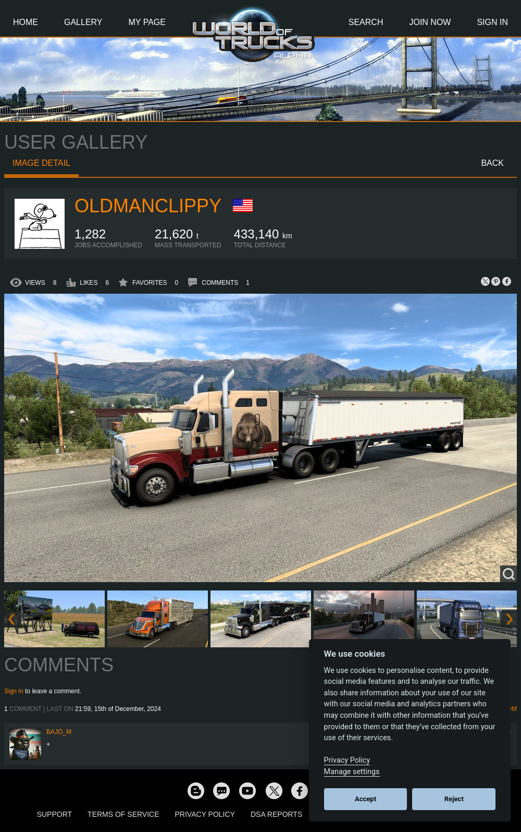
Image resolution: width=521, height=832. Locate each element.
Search (366, 22)
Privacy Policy (205, 814)
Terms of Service (123, 814)
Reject (454, 799)
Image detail (41, 163)
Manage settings (352, 771)
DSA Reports (276, 814)
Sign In (492, 22)
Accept (365, 799)
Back (492, 163)
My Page (147, 22)
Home (25, 22)
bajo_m (58, 731)
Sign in (13, 691)
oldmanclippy (148, 205)
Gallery (83, 22)
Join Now (430, 22)
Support (54, 814)
